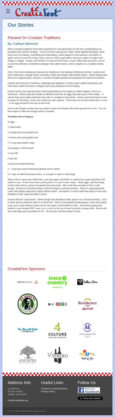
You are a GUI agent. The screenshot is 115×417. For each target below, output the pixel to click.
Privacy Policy (48, 391)
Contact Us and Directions (54, 388)
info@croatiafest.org (18, 400)
